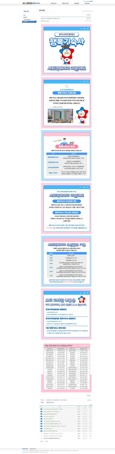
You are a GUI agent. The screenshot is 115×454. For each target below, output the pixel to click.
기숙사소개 (53, 3)
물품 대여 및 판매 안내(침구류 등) (50, 431)
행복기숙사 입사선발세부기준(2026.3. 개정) (52, 423)
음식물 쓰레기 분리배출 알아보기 (50, 414)
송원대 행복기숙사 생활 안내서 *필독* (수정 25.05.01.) (55, 426)
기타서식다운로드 (27, 19)
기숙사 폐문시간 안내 (48, 428)
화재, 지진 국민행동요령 (48, 418)
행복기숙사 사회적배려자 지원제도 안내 (51, 438)
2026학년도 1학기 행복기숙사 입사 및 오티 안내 (53, 433)
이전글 (42, 400)
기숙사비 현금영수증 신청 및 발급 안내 (51, 411)
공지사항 (25, 21)
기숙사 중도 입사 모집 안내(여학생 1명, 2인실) (53, 409)
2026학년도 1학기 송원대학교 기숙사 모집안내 (56, 400)
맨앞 (42, 441)
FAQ (24, 15)
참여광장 (25, 17)
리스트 (88, 14)
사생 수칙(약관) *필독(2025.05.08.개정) (52, 421)
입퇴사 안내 (65, 3)
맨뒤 (46, 441)
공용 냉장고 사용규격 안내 (49, 416)
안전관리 (76, 3)
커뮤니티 (87, 3)
